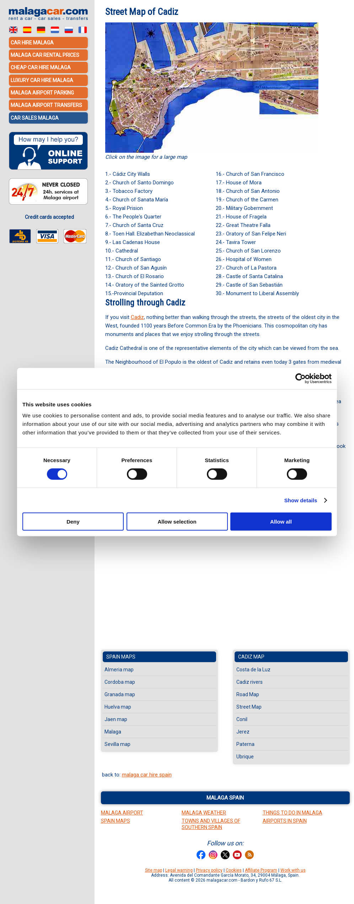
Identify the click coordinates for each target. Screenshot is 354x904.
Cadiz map (251, 657)
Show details (300, 500)
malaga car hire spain (147, 775)
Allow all (281, 522)
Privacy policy (209, 870)
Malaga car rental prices (45, 55)
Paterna (245, 744)
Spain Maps (115, 821)
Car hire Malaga (32, 42)
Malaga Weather (204, 813)
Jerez (243, 732)
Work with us (293, 870)
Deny (73, 522)
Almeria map (119, 669)
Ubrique (245, 756)
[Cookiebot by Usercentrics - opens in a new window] (300, 378)
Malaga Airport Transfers (46, 105)
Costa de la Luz (253, 669)
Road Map (247, 694)
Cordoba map (119, 682)
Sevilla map (117, 744)
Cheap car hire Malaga (41, 67)
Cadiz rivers (249, 682)
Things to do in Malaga (292, 813)
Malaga (112, 732)
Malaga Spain (225, 798)
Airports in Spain (285, 821)
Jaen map (115, 719)
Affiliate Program (261, 870)
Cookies (234, 870)
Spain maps (120, 657)
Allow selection (176, 522)
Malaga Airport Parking (42, 92)
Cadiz (137, 317)
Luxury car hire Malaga (42, 80)
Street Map (249, 707)
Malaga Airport (122, 813)
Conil (241, 719)
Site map (153, 870)
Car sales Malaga (35, 117)
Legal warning (179, 870)
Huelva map (117, 707)
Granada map (119, 694)
